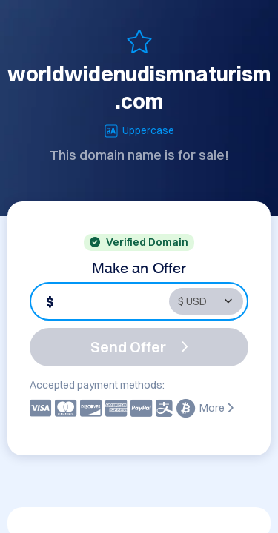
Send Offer (139, 347)
